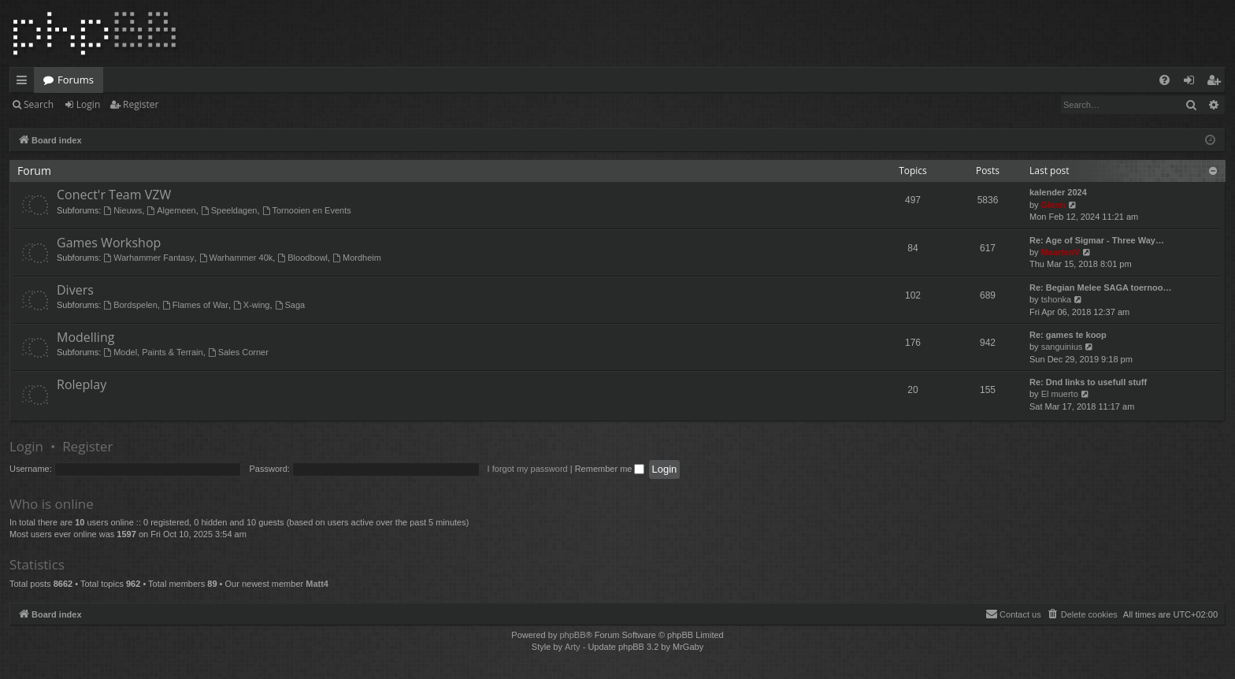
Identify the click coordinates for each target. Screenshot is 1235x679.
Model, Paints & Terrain (152, 352)
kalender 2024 (1058, 192)
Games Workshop (109, 242)
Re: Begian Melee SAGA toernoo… (1100, 287)
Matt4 (317, 583)
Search (39, 104)
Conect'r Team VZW (114, 194)
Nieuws (122, 210)
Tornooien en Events (306, 210)
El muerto (1059, 394)
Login (88, 104)
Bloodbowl (302, 257)
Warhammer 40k (236, 257)
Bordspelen (130, 305)
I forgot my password (528, 468)
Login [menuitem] (1192, 82)
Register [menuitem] (1217, 82)
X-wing (251, 305)
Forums (75, 79)
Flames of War (195, 305)
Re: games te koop (1068, 335)
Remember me (610, 468)
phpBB (572, 635)
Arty (572, 646)
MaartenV (1061, 252)
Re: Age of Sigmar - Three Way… (1096, 240)
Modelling (85, 337)
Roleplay (81, 384)
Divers (75, 290)
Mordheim (356, 257)
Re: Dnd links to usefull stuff (1088, 382)
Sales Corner (238, 352)
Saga (290, 305)
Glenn (1053, 205)
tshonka (1056, 299)
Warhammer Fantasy (148, 257)
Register (140, 104)
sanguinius (1062, 346)
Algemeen (170, 210)
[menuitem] (1164, 80)
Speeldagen (229, 210)
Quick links (25, 82)
